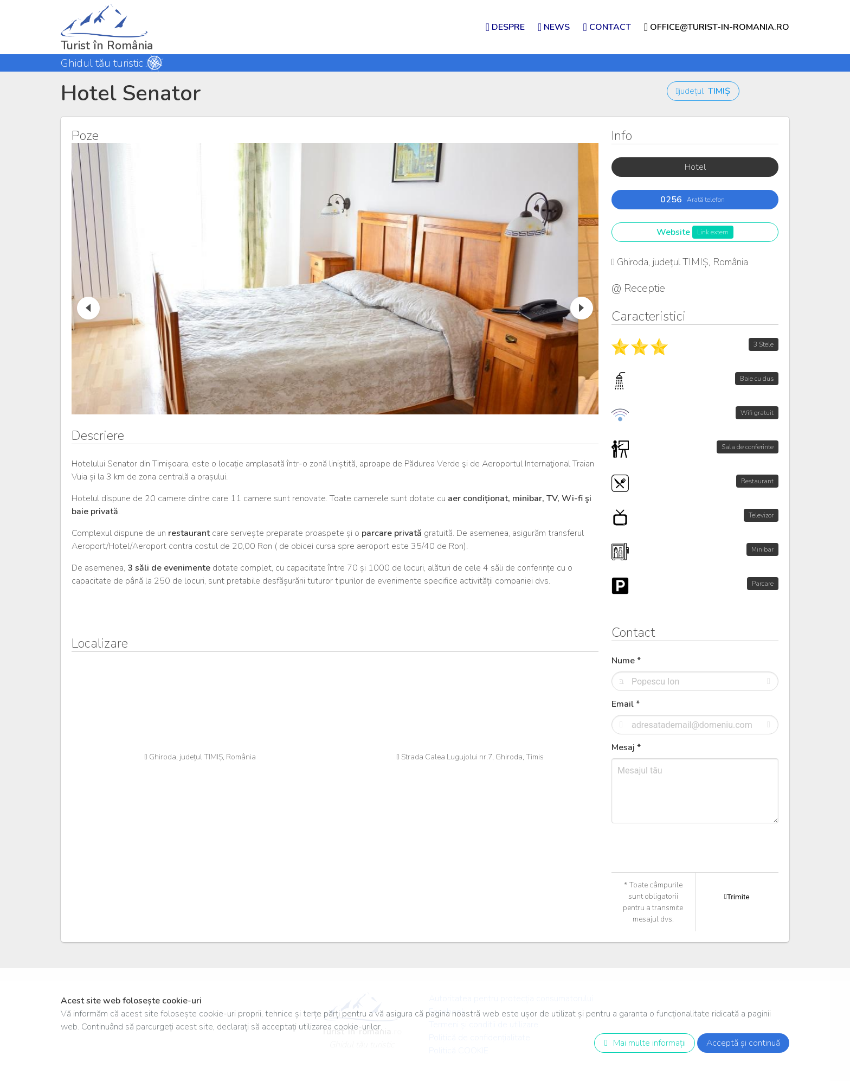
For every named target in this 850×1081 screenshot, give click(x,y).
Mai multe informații (643, 1043)
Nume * (626, 661)
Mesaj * (626, 747)
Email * (625, 704)
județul (703, 91)
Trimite (736, 896)
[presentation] (693, 870)
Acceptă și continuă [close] (743, 1043)
